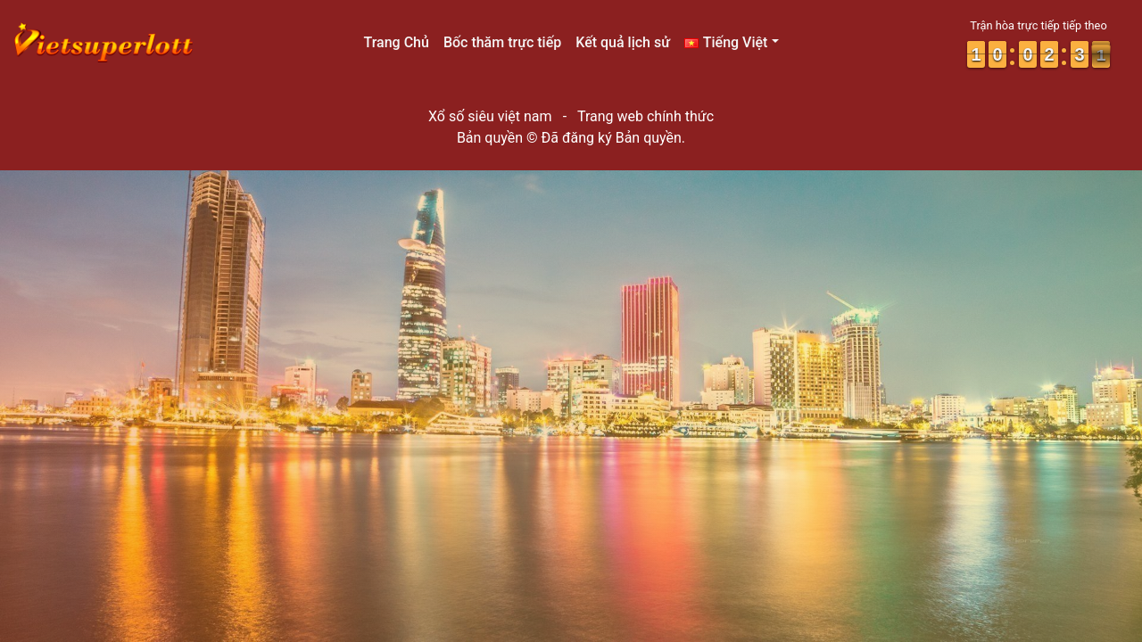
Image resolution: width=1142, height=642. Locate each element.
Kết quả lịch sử (622, 42)
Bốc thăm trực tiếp (502, 42)
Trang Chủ (395, 42)
